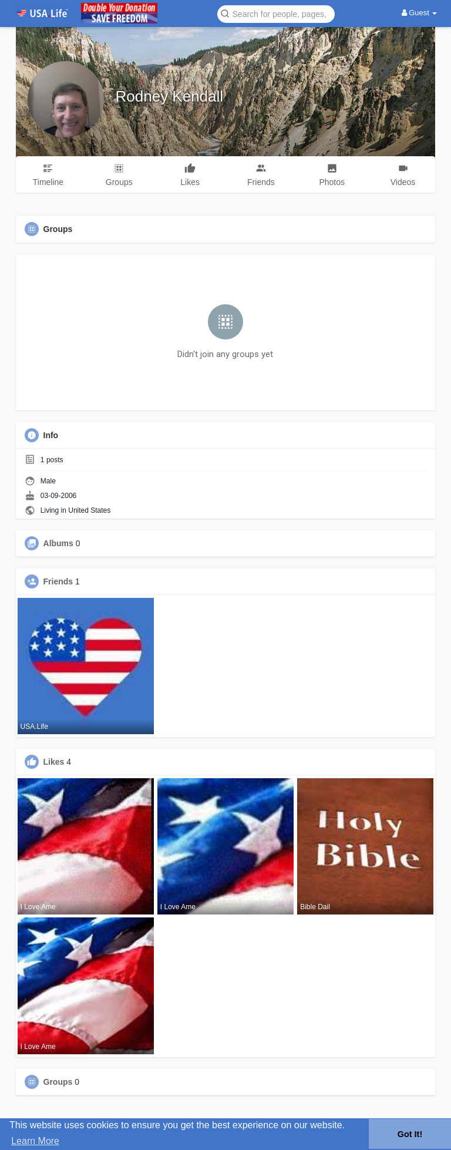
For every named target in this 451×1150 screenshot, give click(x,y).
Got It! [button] (410, 1134)
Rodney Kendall (170, 96)
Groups (58, 1082)
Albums (58, 543)
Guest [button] (419, 12)
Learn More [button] (35, 1141)
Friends (58, 581)
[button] (276, 13)
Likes (54, 761)
